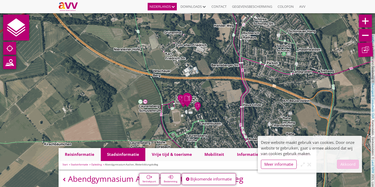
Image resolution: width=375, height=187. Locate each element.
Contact (219, 6)
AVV (302, 6)
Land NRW (372, 166)
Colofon (286, 6)
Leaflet (372, 39)
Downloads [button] (193, 6)
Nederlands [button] (162, 6)
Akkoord (347, 164)
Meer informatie (278, 164)
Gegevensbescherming (252, 6)
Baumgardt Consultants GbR (372, 101)
